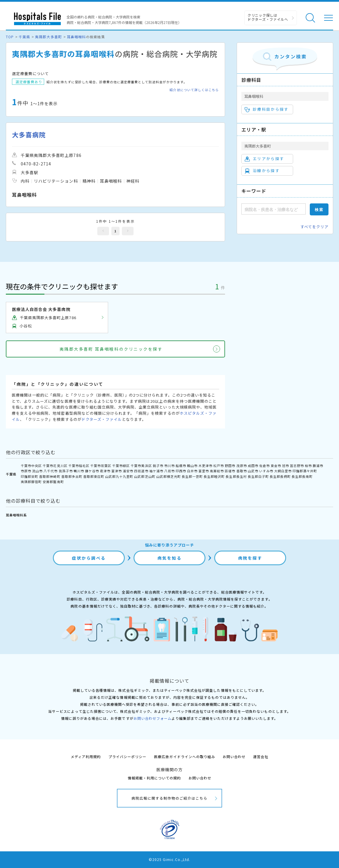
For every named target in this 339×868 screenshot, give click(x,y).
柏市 (308, 465)
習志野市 (297, 465)
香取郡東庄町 (93, 476)
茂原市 (241, 465)
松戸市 (218, 465)
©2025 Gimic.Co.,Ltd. (169, 859)
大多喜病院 (29, 134)
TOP (10, 36)
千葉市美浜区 (141, 465)
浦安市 (128, 470)
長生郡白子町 (258, 476)
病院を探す (250, 558)
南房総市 (217, 470)
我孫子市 (66, 470)
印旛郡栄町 (29, 476)
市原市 (26, 470)
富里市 (203, 470)
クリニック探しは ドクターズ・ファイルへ (268, 17)
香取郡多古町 (71, 476)
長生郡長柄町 (280, 476)
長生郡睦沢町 (214, 476)
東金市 (276, 465)
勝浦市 (318, 465)
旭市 (285, 465)
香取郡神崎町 (49, 476)
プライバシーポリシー (127, 756)
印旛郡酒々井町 (305, 470)
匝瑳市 (230, 470)
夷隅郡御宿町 (31, 481)
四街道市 (141, 470)
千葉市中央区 (31, 465)
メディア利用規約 (86, 756)
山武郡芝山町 (144, 476)
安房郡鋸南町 (53, 481)
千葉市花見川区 (55, 465)
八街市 (169, 470)
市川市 (169, 465)
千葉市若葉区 (100, 465)
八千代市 (51, 470)
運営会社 (260, 756)
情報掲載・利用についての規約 (154, 777)
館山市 (192, 465)
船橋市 (181, 465)
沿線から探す (262, 171)
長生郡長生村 (236, 476)
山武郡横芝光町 (168, 476)
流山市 (37, 470)
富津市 (116, 470)
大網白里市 (283, 470)
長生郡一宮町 (192, 476)
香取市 (241, 470)
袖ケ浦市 (156, 470)
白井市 (192, 470)
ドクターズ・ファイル (102, 419)
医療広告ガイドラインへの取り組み (184, 756)
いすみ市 (266, 470)
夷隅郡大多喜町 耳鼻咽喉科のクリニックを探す (111, 349)
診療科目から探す (267, 109)
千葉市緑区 (121, 465)
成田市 (253, 465)
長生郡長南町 (302, 476)
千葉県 (24, 36)
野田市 (230, 465)
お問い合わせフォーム (153, 718)
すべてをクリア (314, 226)
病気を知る (170, 558)
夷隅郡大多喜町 (48, 36)
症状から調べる (89, 558)
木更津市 (205, 465)
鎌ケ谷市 (92, 470)
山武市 (253, 470)
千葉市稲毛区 (78, 465)
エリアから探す (264, 159)
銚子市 (158, 465)
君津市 (105, 470)
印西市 (181, 470)
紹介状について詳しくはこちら (194, 90)
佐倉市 (264, 465)
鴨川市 (79, 470)
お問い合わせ (234, 756)
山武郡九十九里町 (119, 476)
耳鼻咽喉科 (76, 36)
